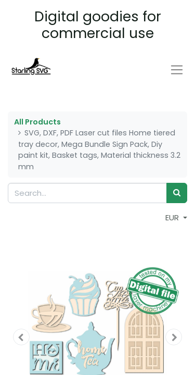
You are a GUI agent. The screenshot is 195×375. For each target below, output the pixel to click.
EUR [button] (173, 217)
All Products (37, 122)
